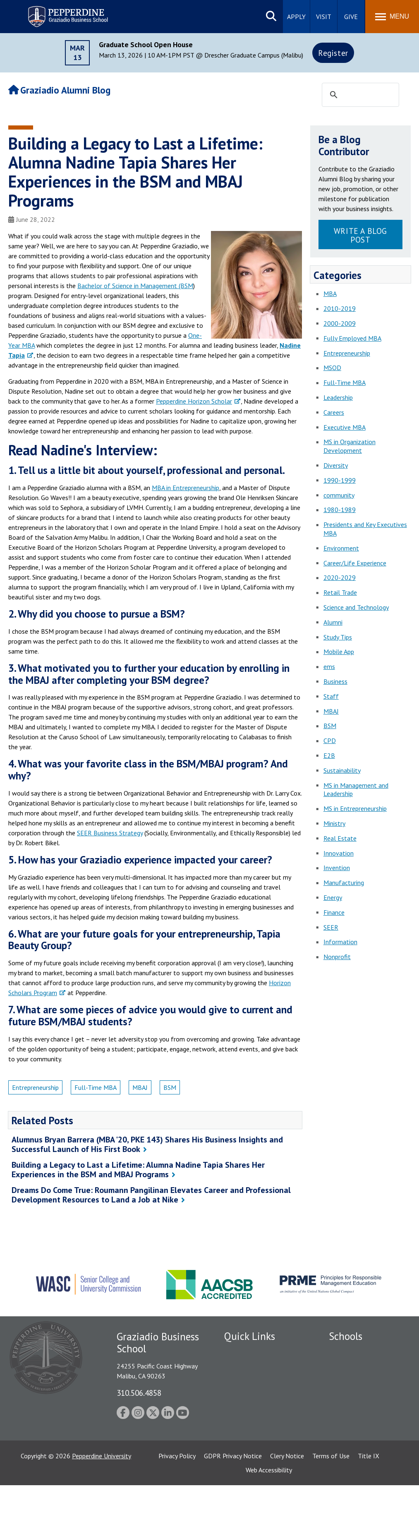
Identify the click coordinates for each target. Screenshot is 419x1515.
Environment (341, 548)
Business (335, 681)
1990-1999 (339, 480)
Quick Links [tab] (249, 1336)
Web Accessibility (269, 1500)
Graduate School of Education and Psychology (365, 1399)
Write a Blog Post (360, 235)
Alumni (332, 622)
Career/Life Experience (354, 563)
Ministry (334, 823)
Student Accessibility (252, 1381)
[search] (359, 95)
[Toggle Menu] (392, 16)
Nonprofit (337, 956)
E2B (329, 755)
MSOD (332, 367)
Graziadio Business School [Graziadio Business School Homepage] (365, 1381)
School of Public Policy (361, 1427)
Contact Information (253, 1424)
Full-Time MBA (95, 1087)
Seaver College (349, 1352)
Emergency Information (257, 1395)
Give (351, 16)
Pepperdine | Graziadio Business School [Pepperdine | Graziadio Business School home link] (57, 11)
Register (333, 53)
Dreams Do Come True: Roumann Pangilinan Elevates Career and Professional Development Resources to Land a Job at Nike (151, 1195)
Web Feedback (243, 1453)
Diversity (335, 465)
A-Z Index (237, 1438)
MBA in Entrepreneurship (185, 487)
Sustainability (342, 770)
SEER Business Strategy (110, 833)
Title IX (368, 1485)
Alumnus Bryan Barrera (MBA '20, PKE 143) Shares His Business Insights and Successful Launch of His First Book (147, 1144)
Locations (237, 1352)
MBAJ (140, 1087)
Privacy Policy (177, 1485)
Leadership (338, 397)
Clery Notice (287, 1485)
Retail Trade (340, 592)
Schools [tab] (345, 1336)
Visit (323, 16)
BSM (169, 1087)
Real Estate (340, 838)
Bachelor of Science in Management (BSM (135, 285)
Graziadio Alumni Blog (59, 90)
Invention (336, 867)
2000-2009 (339, 323)
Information (340, 942)
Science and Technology (356, 607)
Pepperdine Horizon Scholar (194, 401)
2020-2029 (339, 577)
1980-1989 (339, 509)
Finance (334, 912)
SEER (330, 927)
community (338, 495)
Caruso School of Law (359, 1366)
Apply (296, 16)
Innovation (338, 853)
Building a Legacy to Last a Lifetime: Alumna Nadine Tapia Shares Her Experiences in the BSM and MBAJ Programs (138, 1169)
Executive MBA (344, 427)
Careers (333, 412)
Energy (332, 897)
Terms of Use (331, 1485)
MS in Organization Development (349, 446)
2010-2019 (339, 308)
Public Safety (242, 1366)
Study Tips (337, 637)
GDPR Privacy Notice (233, 1485)
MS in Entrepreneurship (355, 808)
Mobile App (338, 651)
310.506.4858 (139, 1393)
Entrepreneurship (35, 1087)
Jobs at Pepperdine (250, 1409)
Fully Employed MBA (352, 338)
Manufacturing (343, 882)
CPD (329, 740)
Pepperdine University (101, 1485)
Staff (331, 696)
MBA (330, 293)
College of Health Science (365, 1441)
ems (329, 666)
